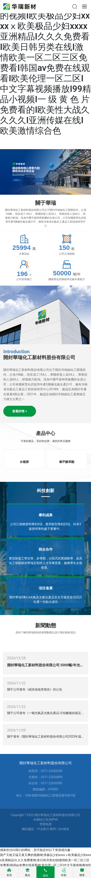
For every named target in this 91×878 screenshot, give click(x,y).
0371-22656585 (51, 783)
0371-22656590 (51, 771)
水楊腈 (24, 462)
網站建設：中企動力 (35, 829)
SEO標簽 (63, 829)
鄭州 (53, 829)
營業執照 (45, 824)
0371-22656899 (51, 777)
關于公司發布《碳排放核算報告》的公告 (34, 689)
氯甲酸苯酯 (66, 462)
